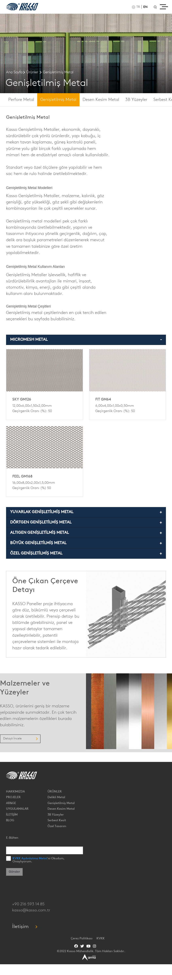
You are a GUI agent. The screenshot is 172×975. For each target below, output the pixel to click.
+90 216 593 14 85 (28, 904)
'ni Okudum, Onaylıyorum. (39, 860)
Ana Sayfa (14, 72)
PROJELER (13, 797)
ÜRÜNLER (55, 791)
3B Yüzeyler (136, 100)
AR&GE (11, 803)
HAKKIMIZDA (15, 791)
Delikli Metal (56, 797)
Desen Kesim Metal (101, 100)
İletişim (24, 926)
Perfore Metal (21, 100)
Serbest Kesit (57, 820)
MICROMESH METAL (29, 340)
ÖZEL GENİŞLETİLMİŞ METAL (36, 553)
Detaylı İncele (20, 738)
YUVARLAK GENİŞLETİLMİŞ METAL (41, 512)
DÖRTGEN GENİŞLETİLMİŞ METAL (40, 522)
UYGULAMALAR (17, 809)
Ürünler (32, 72)
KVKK (101, 938)
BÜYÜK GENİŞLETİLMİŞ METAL (38, 543)
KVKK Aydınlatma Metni (30, 858)
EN (145, 7)
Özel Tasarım (57, 826)
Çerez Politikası (82, 938)
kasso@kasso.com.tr (31, 910)
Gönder (14, 872)
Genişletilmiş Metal (58, 72)
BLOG (10, 820)
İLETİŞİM (12, 814)
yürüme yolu (18, 149)
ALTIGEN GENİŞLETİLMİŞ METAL (39, 533)
